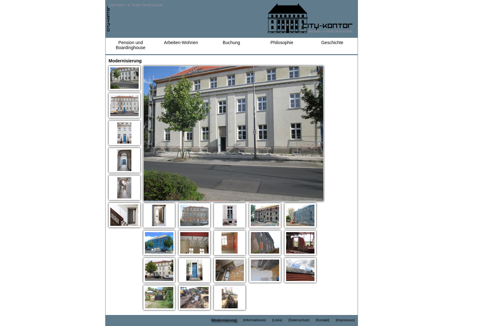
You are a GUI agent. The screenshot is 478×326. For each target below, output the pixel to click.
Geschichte (332, 42)
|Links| (277, 320)
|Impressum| (345, 320)
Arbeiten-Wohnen (181, 42)
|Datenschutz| (298, 320)
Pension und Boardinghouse (130, 45)
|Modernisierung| (224, 320)
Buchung (231, 42)
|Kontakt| (322, 320)
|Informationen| (254, 320)
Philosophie (281, 42)
